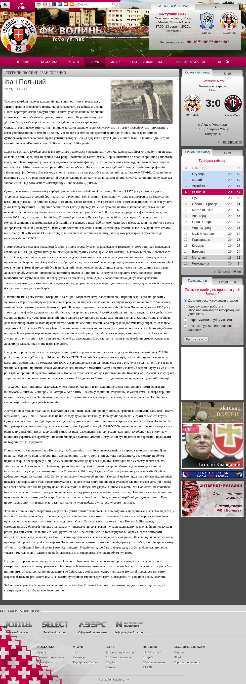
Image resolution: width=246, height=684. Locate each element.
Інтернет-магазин (189, 62)
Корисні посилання (187, 662)
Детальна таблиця (230, 271)
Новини (23, 62)
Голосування (197, 280)
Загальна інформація (119, 652)
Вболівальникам (147, 62)
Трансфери (44, 662)
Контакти (111, 667)
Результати (227, 282)
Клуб (94, 62)
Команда (49, 62)
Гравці (41, 652)
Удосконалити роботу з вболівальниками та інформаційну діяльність (214, 310)
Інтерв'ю (148, 657)
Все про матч (232, 142)
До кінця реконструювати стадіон (213, 300)
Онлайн (223, 62)
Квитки (179, 652)
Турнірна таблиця (85, 662)
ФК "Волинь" (152, 652)
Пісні (177, 657)
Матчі (74, 62)
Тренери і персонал (50, 657)
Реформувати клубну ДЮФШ (210, 320)
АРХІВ (147, 667)
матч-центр (173, 30)
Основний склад (173, 6)
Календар (79, 657)
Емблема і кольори (118, 657)
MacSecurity (120, 679)
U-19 (217, 7)
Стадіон (110, 662)
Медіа (115, 62)
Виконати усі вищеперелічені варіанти (210, 327)
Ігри (75, 652)
